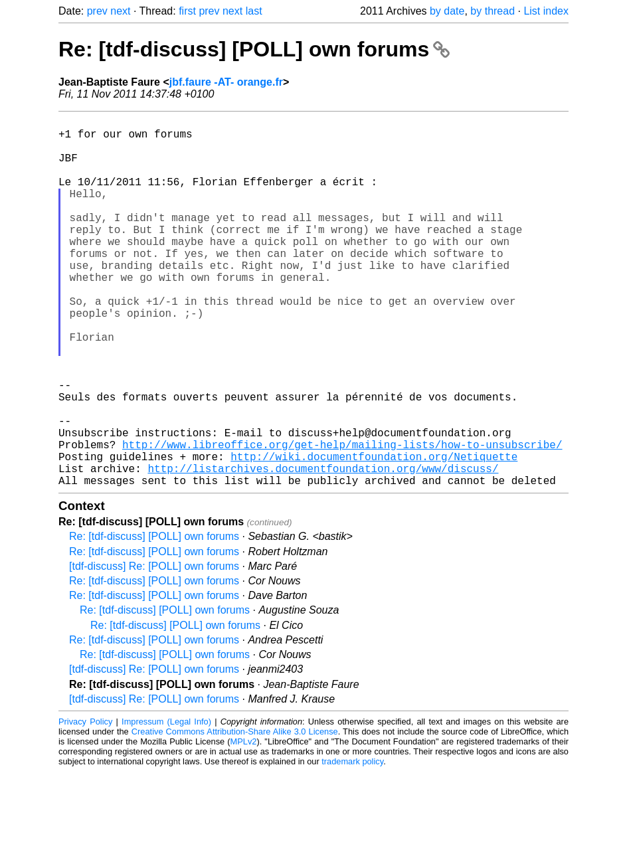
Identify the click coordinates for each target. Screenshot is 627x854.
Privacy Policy (85, 804)
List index (546, 11)
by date (447, 11)
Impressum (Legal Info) (166, 804)
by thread (492, 11)
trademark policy (352, 844)
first (187, 11)
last (254, 11)
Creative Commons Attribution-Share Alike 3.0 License (235, 814)
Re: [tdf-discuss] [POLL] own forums (254, 49)
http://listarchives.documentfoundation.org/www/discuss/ (322, 548)
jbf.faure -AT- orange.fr (226, 82)
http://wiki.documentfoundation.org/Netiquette (373, 533)
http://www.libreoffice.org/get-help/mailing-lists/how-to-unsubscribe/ (342, 518)
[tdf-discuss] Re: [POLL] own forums (154, 648)
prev (97, 11)
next (120, 11)
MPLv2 (243, 824)
